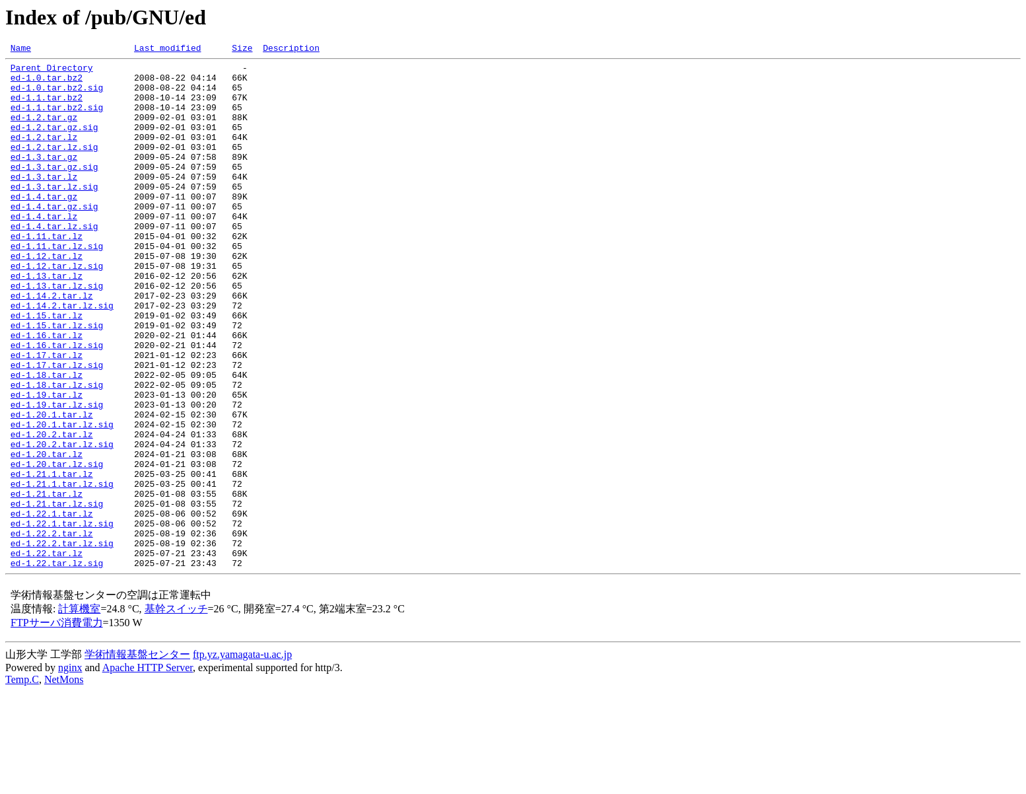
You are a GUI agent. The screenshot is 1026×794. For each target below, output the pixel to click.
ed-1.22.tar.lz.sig (57, 666)
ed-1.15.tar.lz (47, 369)
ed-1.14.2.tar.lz (52, 345)
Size (242, 49)
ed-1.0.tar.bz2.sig (57, 95)
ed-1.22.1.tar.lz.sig (62, 618)
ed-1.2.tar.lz (44, 155)
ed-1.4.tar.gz (44, 226)
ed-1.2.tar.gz (44, 131)
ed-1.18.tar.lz (47, 440)
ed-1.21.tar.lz (47, 583)
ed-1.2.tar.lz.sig (54, 166)
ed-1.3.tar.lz (44, 202)
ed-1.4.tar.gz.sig (54, 238)
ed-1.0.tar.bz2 (47, 83)
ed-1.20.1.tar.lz (52, 487)
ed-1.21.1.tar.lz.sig (62, 571)
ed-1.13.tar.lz (47, 321)
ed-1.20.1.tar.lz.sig (62, 499)
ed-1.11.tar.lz (47, 273)
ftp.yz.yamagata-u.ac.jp (242, 757)
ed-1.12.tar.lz (47, 297)
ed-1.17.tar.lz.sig (57, 428)
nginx (70, 770)
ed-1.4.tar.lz (44, 250)
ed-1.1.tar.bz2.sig (57, 119)
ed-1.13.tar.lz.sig (57, 333)
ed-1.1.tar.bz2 (47, 107)
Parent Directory (52, 71)
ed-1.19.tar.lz (47, 464)
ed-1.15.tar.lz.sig (57, 380)
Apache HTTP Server (147, 770)
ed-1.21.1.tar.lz (52, 559)
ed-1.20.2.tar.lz (52, 511)
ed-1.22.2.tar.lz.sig (62, 642)
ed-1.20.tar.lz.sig (57, 547)
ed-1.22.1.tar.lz (52, 606)
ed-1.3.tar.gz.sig (54, 190)
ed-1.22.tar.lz (47, 654)
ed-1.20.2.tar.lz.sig (62, 523)
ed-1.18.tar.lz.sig (57, 452)
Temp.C (22, 782)
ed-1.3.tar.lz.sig (54, 214)
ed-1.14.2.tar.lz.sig (62, 357)
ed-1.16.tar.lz (47, 392)
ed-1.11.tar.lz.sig (57, 285)
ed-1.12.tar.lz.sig (57, 309)
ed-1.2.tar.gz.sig (54, 143)
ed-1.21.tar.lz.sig (57, 594)
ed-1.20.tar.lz (47, 535)
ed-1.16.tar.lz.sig (57, 404)
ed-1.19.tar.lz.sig (57, 476)
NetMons (64, 782)
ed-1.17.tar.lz (47, 416)
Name (21, 49)
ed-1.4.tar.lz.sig (54, 262)
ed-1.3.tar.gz (44, 178)
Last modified (167, 49)
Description (291, 49)
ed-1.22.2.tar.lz (52, 630)
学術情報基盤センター (137, 757)
